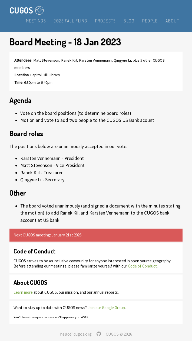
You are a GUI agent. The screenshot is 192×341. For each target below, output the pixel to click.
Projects (105, 21)
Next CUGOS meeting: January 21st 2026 (47, 235)
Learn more (23, 292)
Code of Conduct (142, 266)
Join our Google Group (106, 307)
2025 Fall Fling (70, 21)
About (172, 21)
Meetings (36, 21)
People (150, 21)
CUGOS (26, 10)
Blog (129, 21)
